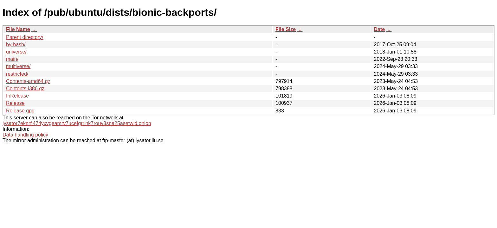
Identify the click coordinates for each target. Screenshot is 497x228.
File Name (18, 29)
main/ (12, 59)
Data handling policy (25, 134)
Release (15, 103)
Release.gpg (20, 110)
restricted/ (17, 74)
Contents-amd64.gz (28, 81)
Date (379, 29)
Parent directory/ (24, 37)
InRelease (17, 95)
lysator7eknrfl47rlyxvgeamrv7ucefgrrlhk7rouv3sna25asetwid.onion (77, 123)
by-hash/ (15, 44)
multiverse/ (18, 66)
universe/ (16, 51)
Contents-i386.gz (25, 88)
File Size (285, 29)
